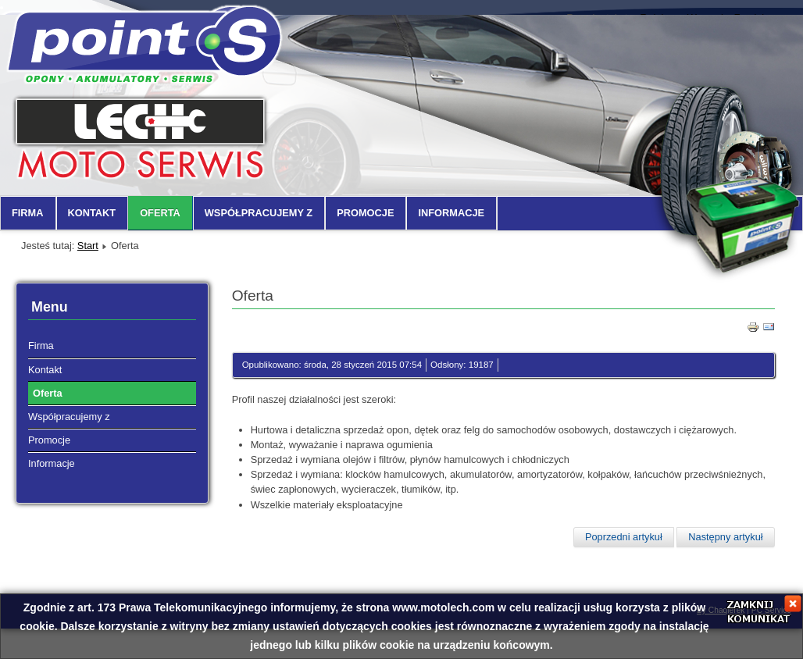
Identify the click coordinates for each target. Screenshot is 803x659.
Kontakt (92, 213)
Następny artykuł (725, 537)
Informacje (451, 213)
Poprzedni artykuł (623, 537)
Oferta (160, 213)
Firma (28, 213)
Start (87, 245)
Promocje (365, 213)
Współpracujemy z (258, 213)
